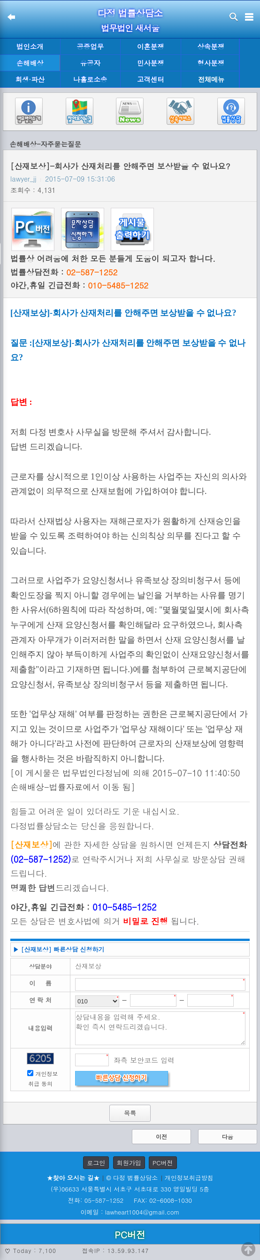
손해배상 (30, 63)
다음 (227, 1136)
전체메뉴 (211, 79)
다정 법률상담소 (130, 13)
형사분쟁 (210, 63)
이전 (161, 1136)
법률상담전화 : (63, 272)
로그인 (96, 1162)
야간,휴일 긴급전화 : (79, 285)
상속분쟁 (210, 46)
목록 (130, 1112)
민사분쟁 (150, 63)
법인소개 (30, 46)
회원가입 (129, 1162)
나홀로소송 (90, 79)
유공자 (90, 63)
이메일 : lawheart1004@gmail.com (130, 1211)
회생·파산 (30, 79)
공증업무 (90, 46)
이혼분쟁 (150, 46)
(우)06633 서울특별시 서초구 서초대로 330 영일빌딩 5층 (130, 1188)
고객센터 (150, 79)
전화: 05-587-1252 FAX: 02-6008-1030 (130, 1200)
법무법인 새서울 (130, 28)
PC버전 (163, 1162)
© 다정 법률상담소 (132, 1177)
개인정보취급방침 (189, 1177)
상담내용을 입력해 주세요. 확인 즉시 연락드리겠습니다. (160, 1028)
